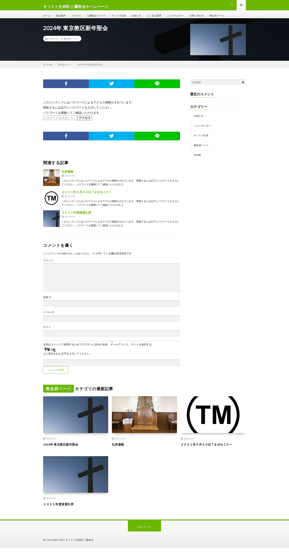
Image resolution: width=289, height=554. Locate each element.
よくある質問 (160, 18)
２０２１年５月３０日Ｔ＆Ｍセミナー (87, 198)
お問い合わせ (205, 18)
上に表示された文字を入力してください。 (67, 359)
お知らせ (141, 18)
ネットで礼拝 (122, 18)
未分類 (198, 160)
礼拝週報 (67, 177)
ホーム (47, 18)
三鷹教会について (99, 18)
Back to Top (145, 532)
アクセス (78, 18)
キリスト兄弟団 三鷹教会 (79, 545)
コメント (48, 266)
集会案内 (62, 18)
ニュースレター (182, 18)
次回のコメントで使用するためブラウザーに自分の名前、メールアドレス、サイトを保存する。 (98, 350)
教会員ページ (226, 18)
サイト (47, 333)
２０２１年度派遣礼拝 (76, 218)
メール (48, 318)
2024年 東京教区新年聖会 (62, 450)
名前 (47, 303)
